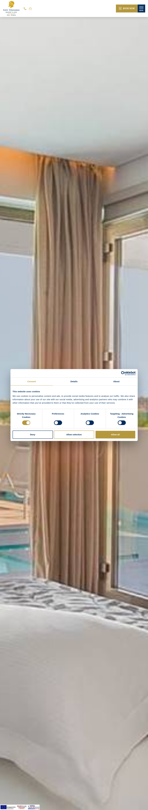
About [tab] (116, 381)
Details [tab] (74, 381)
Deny (32, 434)
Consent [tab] (31, 381)
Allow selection (74, 434)
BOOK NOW (127, 8)
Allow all (115, 434)
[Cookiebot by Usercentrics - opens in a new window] (123, 373)
